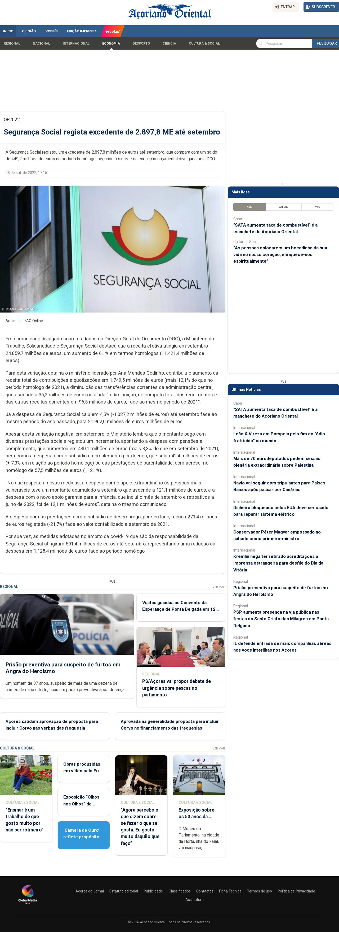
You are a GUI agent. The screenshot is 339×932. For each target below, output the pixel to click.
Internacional (76, 43)
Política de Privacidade (296, 891)
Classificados (180, 891)
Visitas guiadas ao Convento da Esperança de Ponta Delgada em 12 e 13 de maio (180, 609)
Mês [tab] (317, 207)
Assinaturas (195, 900)
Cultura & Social (204, 43)
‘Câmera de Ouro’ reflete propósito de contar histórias (82, 836)
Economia (111, 43)
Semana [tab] (283, 207)
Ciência (169, 43)
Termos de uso (259, 891)
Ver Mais (219, 587)
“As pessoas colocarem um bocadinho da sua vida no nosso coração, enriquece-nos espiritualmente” (280, 254)
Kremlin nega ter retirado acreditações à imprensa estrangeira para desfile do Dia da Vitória (278, 563)
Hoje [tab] (249, 207)
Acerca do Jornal (89, 891)
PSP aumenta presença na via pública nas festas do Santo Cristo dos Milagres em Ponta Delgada (281, 618)
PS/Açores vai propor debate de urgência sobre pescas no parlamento (176, 688)
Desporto (141, 43)
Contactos (204, 891)
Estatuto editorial (123, 891)
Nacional (41, 43)
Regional (12, 43)
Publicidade (153, 891)
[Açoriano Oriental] (27, 905)
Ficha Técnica (230, 891)
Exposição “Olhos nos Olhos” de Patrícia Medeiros (81, 803)
